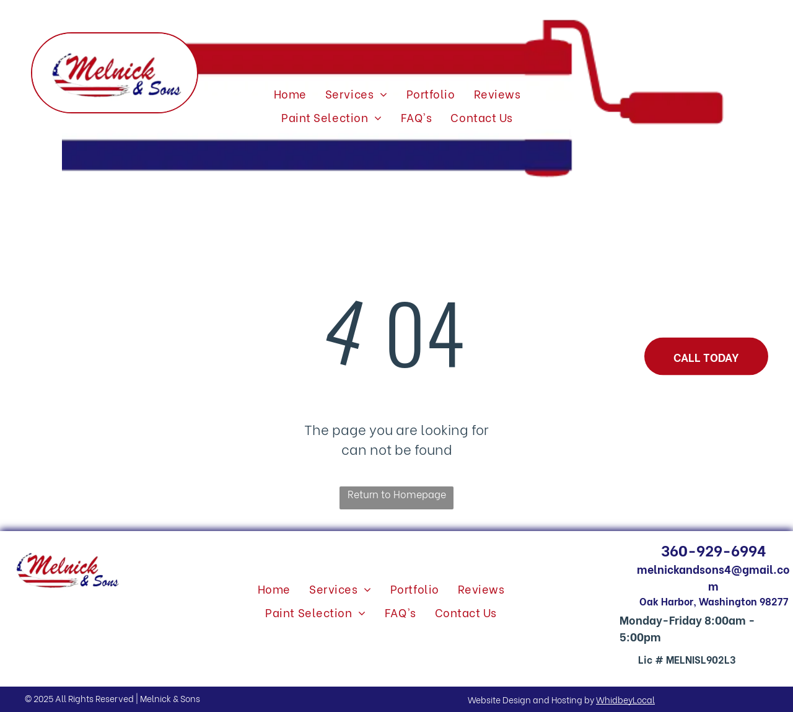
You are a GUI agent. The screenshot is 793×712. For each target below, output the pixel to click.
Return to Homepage (397, 493)
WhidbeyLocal (625, 699)
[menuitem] (290, 93)
